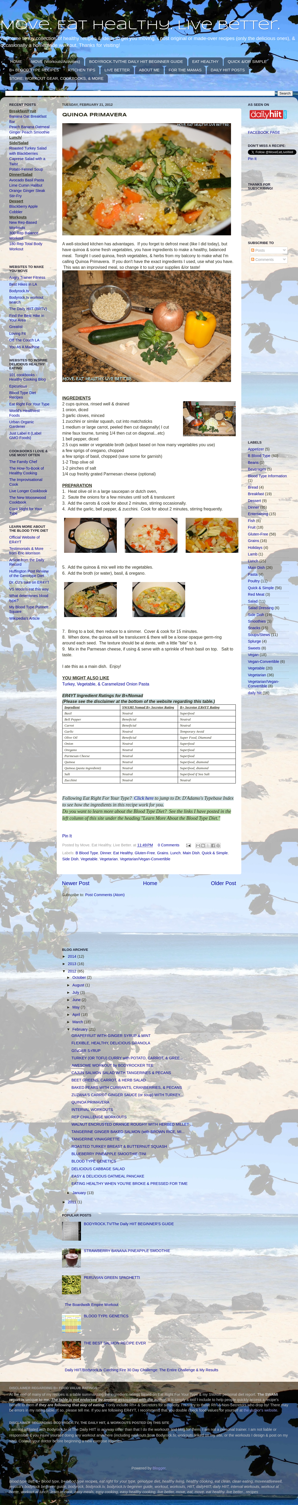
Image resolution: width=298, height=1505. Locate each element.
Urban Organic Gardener (21, 424)
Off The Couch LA (24, 340)
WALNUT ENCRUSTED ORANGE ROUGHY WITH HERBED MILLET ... (132, 1124)
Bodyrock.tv (19, 291)
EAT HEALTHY (205, 61)
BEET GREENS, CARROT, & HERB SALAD (108, 1080)
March (78, 1022)
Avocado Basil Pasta (26, 180)
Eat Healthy (122, 853)
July (76, 992)
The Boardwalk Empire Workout (91, 1305)
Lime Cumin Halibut (25, 185)
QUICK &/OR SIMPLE (247, 61)
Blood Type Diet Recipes (22, 395)
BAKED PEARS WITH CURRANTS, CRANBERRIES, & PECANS (126, 1087)
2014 (72, 956)
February (81, 1029)
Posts (258, 250)
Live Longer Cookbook (28, 491)
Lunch (175, 853)
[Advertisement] (80, 922)
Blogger (159, 1468)
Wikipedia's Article (24, 618)
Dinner (105, 853)
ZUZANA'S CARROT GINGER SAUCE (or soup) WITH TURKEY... (127, 1095)
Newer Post (75, 883)
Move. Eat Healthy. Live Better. (140, 25)
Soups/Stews (259, 635)
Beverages (257, 469)
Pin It (67, 836)
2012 (72, 971)
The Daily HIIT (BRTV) (28, 309)
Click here (144, 798)
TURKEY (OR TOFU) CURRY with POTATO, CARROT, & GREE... (127, 1058)
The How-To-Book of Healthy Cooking (26, 470)
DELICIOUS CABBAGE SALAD (98, 1169)
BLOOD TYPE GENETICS (93, 1161)
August (79, 985)
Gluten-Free (145, 853)
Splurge (254, 641)
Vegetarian (109, 859)
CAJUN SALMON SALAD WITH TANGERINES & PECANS (121, 1073)
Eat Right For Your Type (29, 404)
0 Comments (169, 845)
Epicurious (18, 386)
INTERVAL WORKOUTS (92, 1109)
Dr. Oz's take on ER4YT (29, 582)
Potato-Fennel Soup (26, 169)
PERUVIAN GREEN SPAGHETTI (112, 1277)
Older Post (223, 883)
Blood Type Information (267, 476)
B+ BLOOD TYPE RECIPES (34, 70)
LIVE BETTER (117, 70)
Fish (251, 521)
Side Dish (70, 859)
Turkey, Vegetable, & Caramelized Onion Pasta (105, 684)
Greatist (15, 327)
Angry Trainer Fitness (27, 277)
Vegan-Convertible (263, 661)
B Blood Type (86, 853)
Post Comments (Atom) (105, 895)
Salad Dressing (261, 608)
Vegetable (89, 859)
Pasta (253, 574)
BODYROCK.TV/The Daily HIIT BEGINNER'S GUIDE (129, 1224)
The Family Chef (23, 462)
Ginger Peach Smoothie (29, 132)
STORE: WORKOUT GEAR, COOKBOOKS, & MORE (56, 78)
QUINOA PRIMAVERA (90, 1102)
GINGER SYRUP (85, 1051)
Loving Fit (17, 333)
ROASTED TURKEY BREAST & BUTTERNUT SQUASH (119, 1146)
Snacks (254, 628)
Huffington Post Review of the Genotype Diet (29, 573)
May (77, 1007)
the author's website (260, 1410)
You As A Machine (24, 347)
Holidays (255, 547)
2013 (72, 964)
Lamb (252, 554)
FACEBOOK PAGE (264, 132)
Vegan (253, 655)
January (80, 1193)
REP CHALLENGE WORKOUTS (99, 1117)
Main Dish (191, 853)
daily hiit (255, 693)
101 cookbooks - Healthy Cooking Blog (27, 377)
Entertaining (258, 514)
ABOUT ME (149, 70)
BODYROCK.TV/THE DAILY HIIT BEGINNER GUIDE (136, 61)
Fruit (252, 527)
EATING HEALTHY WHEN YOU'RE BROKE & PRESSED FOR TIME (129, 1183)
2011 (72, 1202)
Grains (162, 853)
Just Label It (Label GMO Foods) (25, 435)
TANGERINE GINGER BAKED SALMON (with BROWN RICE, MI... (128, 1132)
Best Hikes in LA (23, 284)
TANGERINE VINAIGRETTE (95, 1139)
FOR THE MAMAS (185, 70)
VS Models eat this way (29, 589)
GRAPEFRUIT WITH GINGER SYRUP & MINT (111, 1036)
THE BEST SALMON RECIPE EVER (115, 1343)
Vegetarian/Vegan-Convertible (145, 859)
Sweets (254, 648)
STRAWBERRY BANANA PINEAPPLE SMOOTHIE (127, 1251)
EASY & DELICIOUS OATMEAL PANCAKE (107, 1176)
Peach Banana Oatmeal (29, 127)
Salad (253, 601)
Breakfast (256, 494)
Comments (262, 259)
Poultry (254, 581)
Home (150, 883)
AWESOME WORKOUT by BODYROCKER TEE (112, 1065)
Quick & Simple (215, 853)
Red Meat (256, 594)
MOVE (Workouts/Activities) (55, 61)
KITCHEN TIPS (81, 70)
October (80, 977)
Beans (253, 462)
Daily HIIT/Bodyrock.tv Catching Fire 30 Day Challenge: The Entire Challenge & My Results (141, 1370)
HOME (16, 61)
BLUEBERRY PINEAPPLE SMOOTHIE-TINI (108, 1154)
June (77, 1000)
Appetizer (256, 449)
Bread (253, 487)
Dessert (254, 501)
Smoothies (257, 621)
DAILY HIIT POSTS (228, 70)
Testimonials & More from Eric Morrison (26, 551)
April (77, 1014)
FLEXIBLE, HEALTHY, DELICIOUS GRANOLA (110, 1043)
